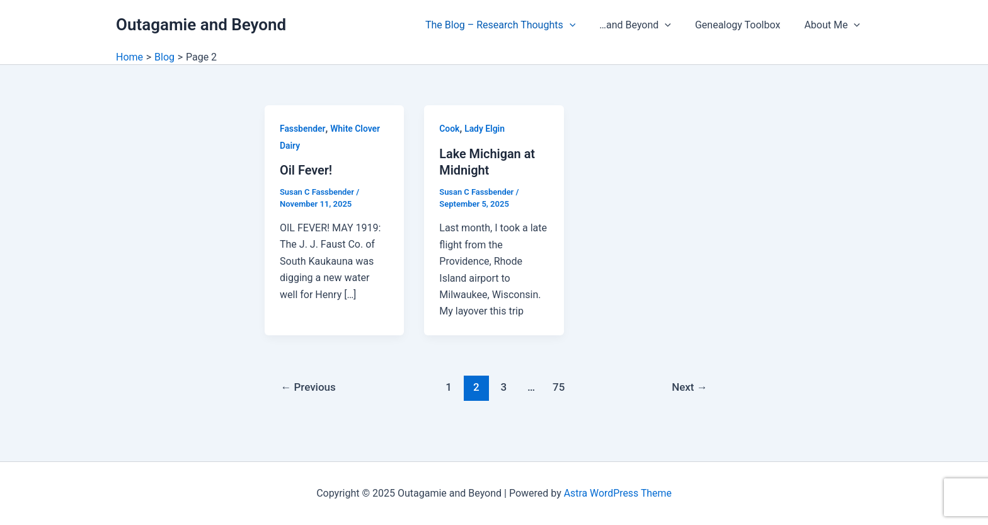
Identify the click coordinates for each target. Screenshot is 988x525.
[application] (583, 25)
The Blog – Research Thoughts (514, 25)
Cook (449, 129)
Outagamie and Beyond (201, 24)
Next (690, 385)
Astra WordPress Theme (617, 493)
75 (559, 385)
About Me (834, 25)
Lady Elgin (484, 129)
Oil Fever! (306, 170)
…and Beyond (645, 25)
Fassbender (303, 129)
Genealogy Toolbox (743, 25)
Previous (308, 385)
